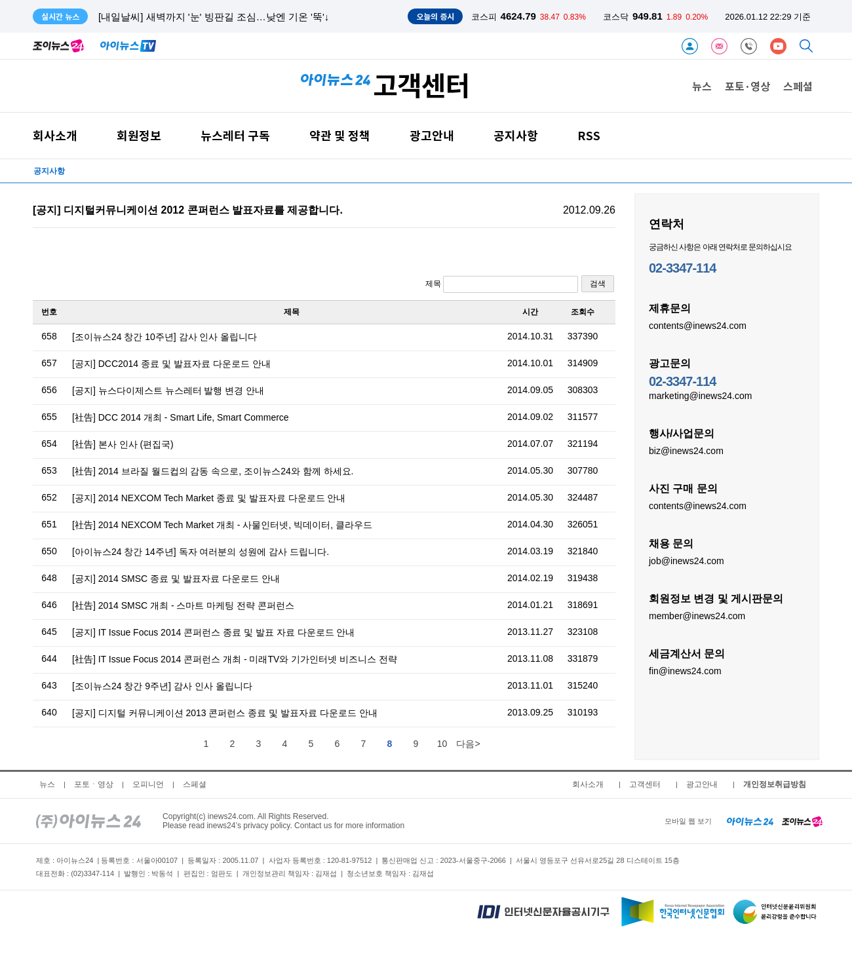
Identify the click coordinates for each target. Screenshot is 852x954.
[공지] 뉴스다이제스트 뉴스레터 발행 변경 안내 (168, 390)
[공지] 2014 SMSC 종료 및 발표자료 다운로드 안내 (176, 578)
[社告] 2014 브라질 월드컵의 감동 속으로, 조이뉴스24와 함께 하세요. (212, 471)
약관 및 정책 (339, 135)
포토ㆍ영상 (93, 784)
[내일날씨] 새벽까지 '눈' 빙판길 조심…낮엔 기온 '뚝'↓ (213, 16)
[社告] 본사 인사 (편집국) (123, 444)
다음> (468, 743)
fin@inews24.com (685, 670)
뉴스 (702, 86)
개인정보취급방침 (774, 784)
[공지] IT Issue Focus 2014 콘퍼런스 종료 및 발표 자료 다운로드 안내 (213, 632)
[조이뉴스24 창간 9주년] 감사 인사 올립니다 (162, 686)
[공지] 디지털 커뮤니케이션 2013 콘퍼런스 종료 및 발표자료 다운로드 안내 (225, 713)
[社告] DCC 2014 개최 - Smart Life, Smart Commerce (180, 417)
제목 (501, 284)
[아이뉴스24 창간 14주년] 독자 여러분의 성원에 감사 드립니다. (200, 551)
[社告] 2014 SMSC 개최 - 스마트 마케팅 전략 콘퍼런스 (183, 605)
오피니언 (148, 784)
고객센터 (645, 784)
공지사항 (516, 135)
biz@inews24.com (686, 450)
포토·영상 (747, 86)
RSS (588, 135)
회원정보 (139, 135)
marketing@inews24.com (700, 395)
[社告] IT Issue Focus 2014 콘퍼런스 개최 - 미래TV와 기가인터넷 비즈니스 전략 (234, 659)
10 (442, 743)
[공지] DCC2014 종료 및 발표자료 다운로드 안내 (171, 363)
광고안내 (432, 135)
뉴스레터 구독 (235, 135)
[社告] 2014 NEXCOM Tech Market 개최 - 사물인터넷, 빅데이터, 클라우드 (222, 525)
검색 (598, 283)
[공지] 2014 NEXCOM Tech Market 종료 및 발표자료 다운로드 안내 (208, 498)
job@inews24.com (686, 560)
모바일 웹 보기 (688, 821)
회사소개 (55, 135)
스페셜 (798, 86)
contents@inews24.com (697, 325)
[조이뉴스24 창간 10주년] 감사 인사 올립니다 (164, 337)
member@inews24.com (697, 615)
